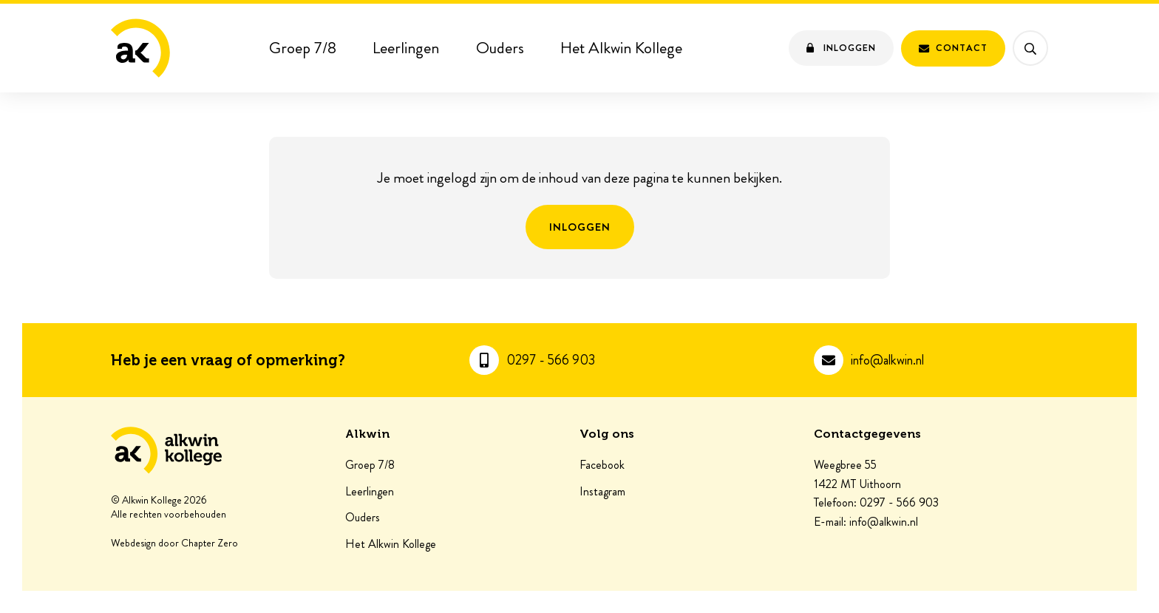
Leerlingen (406, 47)
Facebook (602, 465)
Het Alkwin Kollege (621, 47)
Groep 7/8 (302, 47)
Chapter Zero (209, 543)
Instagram (602, 491)
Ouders (500, 47)
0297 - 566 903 (550, 360)
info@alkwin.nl (887, 360)
